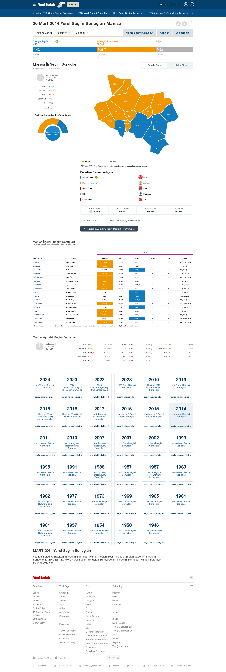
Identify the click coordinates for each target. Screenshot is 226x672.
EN (165, 5)
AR (169, 5)
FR (173, 5)
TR (161, 5)
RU (177, 5)
